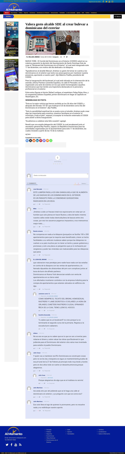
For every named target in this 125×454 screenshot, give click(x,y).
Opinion (78, 12)
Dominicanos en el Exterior (43, 12)
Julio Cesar (50, 377)
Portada (48, 429)
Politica (20, 12)
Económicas (32, 12)
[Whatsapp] (50, 140)
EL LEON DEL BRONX (52, 296)
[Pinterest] (40, 140)
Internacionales (54, 12)
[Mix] (47, 140)
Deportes (26, 12)
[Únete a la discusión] (60, 175)
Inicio (7, 13)
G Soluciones (121, 453)
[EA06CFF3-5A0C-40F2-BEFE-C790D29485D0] (11, 39)
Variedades (62, 12)
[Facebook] (27, 140)
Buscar (119, 16)
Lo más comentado (70, 12)
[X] (30, 140)
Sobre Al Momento (104, 434)
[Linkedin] (37, 140)
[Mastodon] (44, 140)
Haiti (83, 12)
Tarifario (87, 12)
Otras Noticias (14, 12)
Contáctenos (94, 12)
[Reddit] (33, 140)
